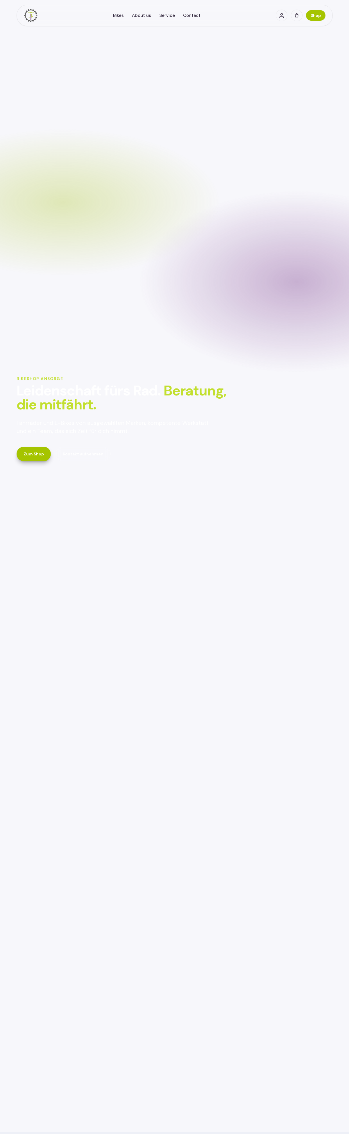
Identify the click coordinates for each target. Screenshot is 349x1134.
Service (167, 15)
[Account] (281, 15)
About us (141, 15)
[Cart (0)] (297, 15)
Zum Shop (34, 454)
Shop (316, 15)
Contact (192, 15)
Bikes (118, 15)
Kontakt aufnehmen (83, 454)
